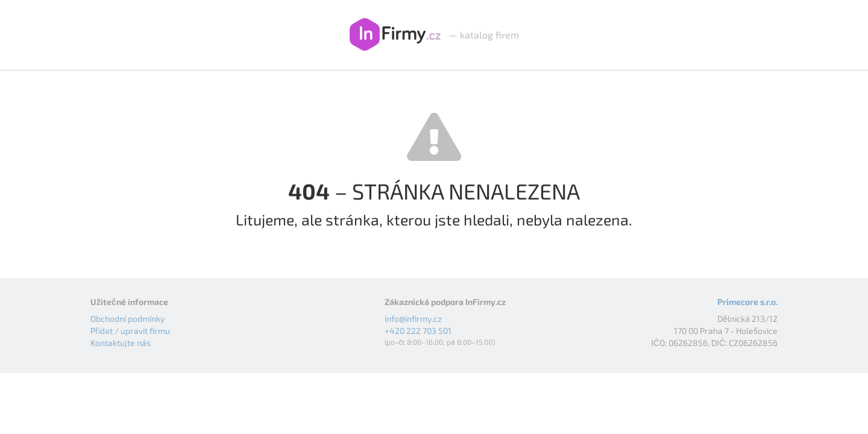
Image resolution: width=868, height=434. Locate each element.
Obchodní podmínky (127, 318)
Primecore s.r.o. (747, 302)
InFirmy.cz (395, 35)
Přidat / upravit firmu (130, 331)
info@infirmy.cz (413, 318)
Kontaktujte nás (120, 343)
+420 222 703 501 (418, 331)
